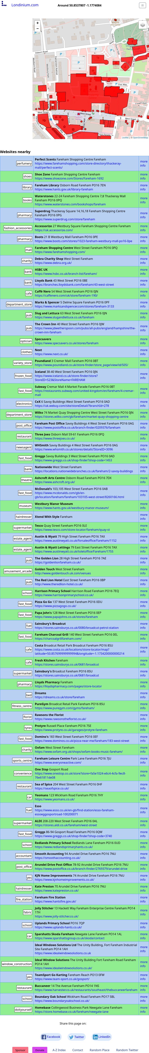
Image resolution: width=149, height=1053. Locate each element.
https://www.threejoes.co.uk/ (55, 438)
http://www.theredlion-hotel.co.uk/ (59, 584)
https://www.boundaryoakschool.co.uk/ (62, 1001)
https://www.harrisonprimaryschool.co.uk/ (64, 595)
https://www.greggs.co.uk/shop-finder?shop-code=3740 (73, 836)
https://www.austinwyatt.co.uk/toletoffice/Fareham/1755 (74, 551)
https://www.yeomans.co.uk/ (55, 799)
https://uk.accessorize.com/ (54, 230)
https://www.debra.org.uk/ (53, 263)
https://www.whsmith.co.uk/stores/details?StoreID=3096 (74, 449)
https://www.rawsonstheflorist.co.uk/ (60, 719)
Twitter (76, 1037)
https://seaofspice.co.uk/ (52, 788)
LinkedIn (101, 1037)
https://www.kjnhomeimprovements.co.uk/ (64, 880)
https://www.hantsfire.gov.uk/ (55, 901)
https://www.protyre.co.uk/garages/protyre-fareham (71, 730)
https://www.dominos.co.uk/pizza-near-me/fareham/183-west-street (82, 741)
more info (144, 163)
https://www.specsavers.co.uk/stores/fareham (67, 343)
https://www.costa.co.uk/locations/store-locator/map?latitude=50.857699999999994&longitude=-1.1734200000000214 (79, 651)
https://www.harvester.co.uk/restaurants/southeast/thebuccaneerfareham (86, 990)
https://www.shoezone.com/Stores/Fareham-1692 (69, 178)
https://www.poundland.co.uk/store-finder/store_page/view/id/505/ (81, 365)
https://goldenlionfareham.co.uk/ (58, 562)
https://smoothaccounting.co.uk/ (58, 858)
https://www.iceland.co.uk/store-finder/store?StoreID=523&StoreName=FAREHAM (66, 378)
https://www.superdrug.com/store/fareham (65, 219)
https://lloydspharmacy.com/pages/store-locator (68, 686)
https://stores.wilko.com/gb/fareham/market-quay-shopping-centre (82, 417)
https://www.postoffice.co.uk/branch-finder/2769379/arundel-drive (81, 869)
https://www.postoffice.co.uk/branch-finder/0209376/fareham (78, 427)
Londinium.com (20, 4)
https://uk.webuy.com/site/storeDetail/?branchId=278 (72, 406)
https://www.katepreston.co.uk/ (57, 890)
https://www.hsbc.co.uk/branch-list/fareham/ (66, 274)
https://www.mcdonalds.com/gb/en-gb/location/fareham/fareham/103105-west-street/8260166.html (79, 495)
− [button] (37, 29)
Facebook (51, 1037)
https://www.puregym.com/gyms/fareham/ (65, 708)
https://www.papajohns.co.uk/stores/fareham (66, 617)
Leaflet (125, 137)
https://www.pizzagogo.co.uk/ (55, 606)
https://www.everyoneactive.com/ (58, 762)
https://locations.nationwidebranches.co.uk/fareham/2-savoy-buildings (84, 471)
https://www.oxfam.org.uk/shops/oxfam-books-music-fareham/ (79, 752)
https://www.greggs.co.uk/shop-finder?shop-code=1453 (73, 460)
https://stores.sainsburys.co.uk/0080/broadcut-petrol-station (77, 628)
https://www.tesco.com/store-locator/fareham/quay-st (72, 530)
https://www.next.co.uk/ (51, 354)
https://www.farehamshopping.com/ (60, 252)
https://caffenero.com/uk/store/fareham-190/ (66, 295)
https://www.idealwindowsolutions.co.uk (63, 953)
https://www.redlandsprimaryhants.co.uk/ (64, 847)
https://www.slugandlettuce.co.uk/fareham (64, 317)
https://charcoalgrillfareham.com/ (58, 639)
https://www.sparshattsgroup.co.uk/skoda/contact (70, 938)
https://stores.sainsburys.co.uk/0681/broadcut (67, 664)
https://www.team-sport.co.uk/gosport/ (62, 979)
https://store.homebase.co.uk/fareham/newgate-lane (72, 1012)
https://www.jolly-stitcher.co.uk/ (56, 916)
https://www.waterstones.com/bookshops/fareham (70, 204)
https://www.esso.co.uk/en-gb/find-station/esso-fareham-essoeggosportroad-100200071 (74, 812)
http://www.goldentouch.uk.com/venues (63, 573)
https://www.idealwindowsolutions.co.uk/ (63, 968)
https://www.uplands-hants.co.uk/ (58, 927)
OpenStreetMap (140, 137)
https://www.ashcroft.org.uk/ (55, 482)
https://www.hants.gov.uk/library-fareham (64, 189)
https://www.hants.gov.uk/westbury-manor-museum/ (72, 508)
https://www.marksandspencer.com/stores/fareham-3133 (74, 306)
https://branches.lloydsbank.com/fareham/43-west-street (74, 285)
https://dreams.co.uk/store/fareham (60, 697)
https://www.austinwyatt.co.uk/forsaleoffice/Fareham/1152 (76, 541)
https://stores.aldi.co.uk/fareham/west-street (66, 825)
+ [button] (37, 23)
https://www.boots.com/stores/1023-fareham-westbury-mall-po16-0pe (83, 241)
